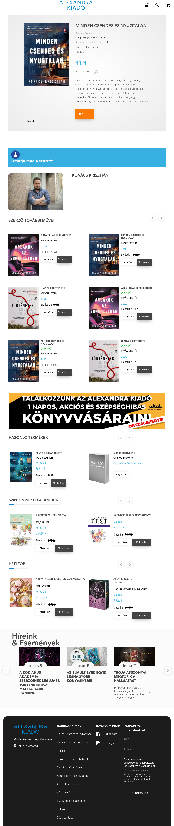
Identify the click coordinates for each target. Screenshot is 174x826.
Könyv (78, 42)
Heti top (17, 564)
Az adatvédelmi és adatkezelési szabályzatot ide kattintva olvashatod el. (139, 763)
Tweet (30, 121)
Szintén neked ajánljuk (33, 500)
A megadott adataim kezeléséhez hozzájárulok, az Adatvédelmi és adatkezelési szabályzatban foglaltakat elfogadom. (138, 776)
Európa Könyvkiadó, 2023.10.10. (91, 37)
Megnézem (49, 259)
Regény (89, 42)
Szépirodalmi (103, 42)
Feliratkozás (139, 793)
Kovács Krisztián (84, 33)
